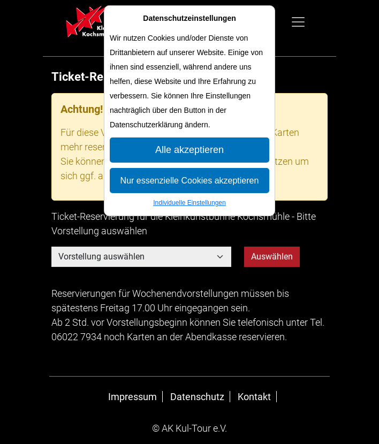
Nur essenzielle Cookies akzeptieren (189, 180)
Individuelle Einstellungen (189, 202)
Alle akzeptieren (189, 149)
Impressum (132, 396)
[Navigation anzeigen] (298, 22)
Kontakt (254, 396)
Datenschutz (197, 396)
